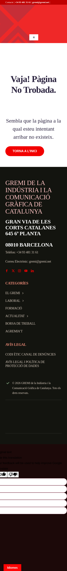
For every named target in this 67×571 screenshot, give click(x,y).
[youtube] (25, 270)
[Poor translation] (13, 475)
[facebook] (6, 270)
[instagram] (19, 270)
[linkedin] (32, 270)
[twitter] (13, 270)
